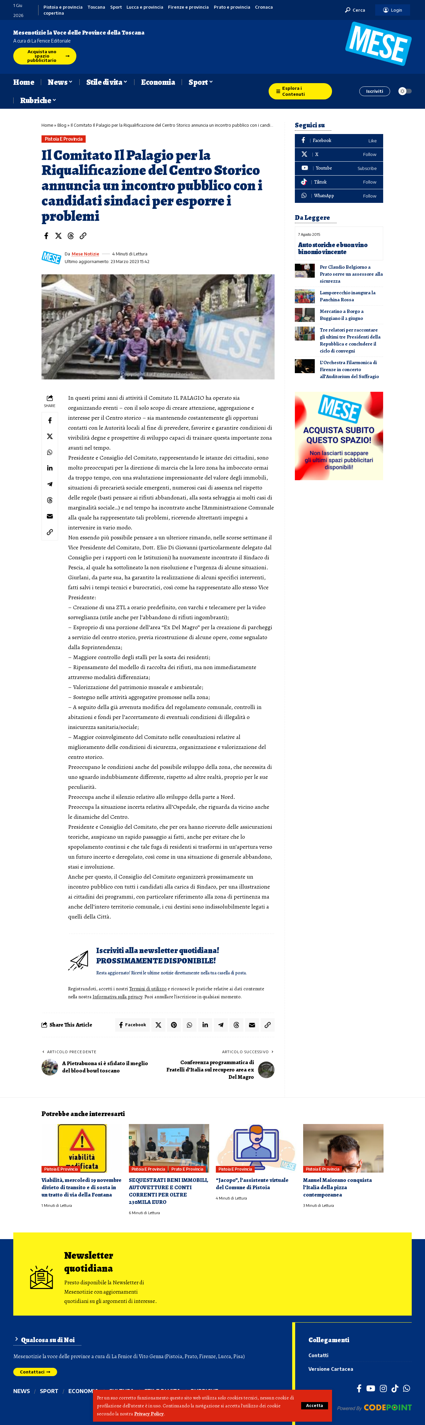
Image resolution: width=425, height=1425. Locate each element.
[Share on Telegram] (50, 484)
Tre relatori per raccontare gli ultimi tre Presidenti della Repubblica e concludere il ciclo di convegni (350, 340)
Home (47, 125)
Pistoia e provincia (63, 7)
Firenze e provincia (188, 7)
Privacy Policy (149, 1413)
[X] (339, 155)
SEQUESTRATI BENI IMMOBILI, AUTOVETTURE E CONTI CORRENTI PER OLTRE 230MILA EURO (168, 1191)
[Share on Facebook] (46, 235)
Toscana (96, 7)
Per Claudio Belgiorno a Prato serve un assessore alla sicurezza (351, 274)
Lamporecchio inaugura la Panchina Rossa (348, 296)
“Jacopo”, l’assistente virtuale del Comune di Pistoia (252, 1183)
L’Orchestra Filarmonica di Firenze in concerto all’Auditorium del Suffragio (349, 369)
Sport (116, 7)
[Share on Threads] (70, 235)
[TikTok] (395, 1388)
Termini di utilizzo (148, 988)
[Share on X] (58, 235)
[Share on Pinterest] (174, 1025)
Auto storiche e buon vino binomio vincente (332, 248)
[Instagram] (383, 1388)
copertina (53, 13)
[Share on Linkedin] (50, 468)
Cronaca (264, 7)
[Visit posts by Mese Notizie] (51, 258)
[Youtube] (339, 168)
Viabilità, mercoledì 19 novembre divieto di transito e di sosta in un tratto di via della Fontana (82, 1187)
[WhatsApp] (339, 196)
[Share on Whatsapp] (50, 452)
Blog (61, 125)
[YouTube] (371, 1388)
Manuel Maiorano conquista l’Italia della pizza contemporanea (337, 1187)
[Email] (50, 516)
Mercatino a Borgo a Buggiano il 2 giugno (342, 315)
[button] (314, 1405)
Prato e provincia (232, 7)
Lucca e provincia (145, 7)
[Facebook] (339, 141)
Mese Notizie (85, 253)
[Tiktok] (339, 182)
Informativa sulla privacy (117, 996)
